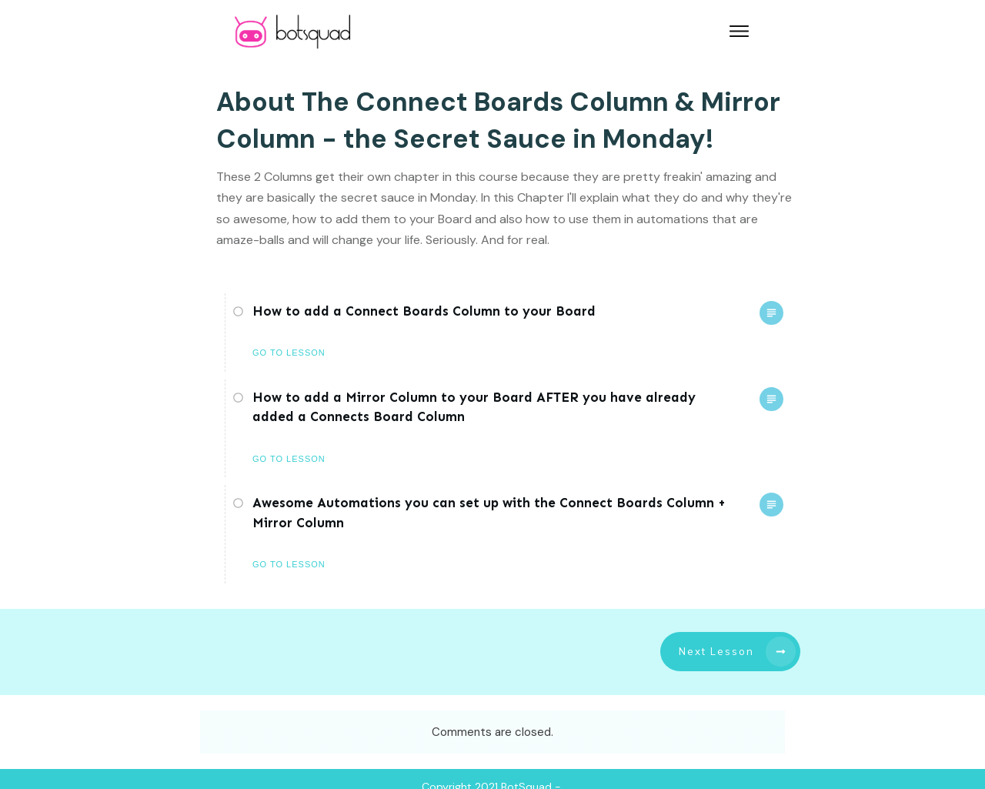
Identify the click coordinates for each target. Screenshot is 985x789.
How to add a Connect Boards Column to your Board (424, 311)
